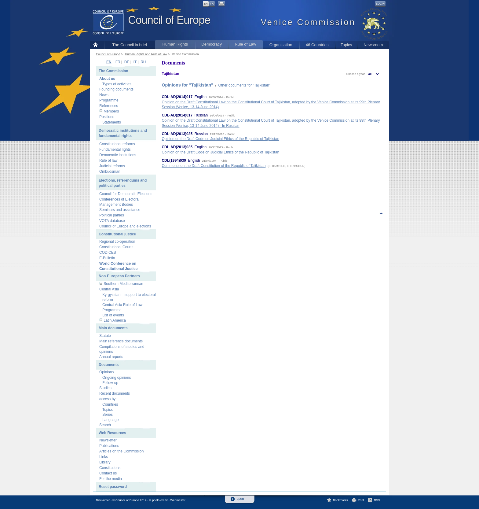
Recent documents (114, 393)
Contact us (108, 473)
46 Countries (317, 44)
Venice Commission (185, 54)
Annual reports (111, 357)
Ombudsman (109, 171)
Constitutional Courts (116, 247)
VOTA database (112, 221)
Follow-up (110, 383)
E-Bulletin (107, 258)
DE (127, 62)
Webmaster (177, 500)
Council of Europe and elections (125, 226)
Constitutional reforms (117, 144)
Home (97, 44)
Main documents (113, 328)
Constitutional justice (117, 234)
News (103, 95)
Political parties (111, 215)
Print (361, 500)
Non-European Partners (119, 276)
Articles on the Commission (121, 451)
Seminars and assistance (119, 210)
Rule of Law (245, 44)
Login (380, 3)
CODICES (107, 252)
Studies (105, 388)
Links (103, 457)
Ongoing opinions (116, 377)
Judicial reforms (112, 166)
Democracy (211, 44)
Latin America (115, 320)
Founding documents (116, 89)
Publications (109, 446)
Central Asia (109, 289)
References (108, 106)
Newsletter (108, 440)
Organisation (280, 44)
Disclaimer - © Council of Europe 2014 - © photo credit (132, 500)
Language (110, 420)
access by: (108, 399)
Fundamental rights (115, 149)
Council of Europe (169, 20)
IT (135, 62)
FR (212, 3)
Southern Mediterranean (123, 284)
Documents (109, 365)
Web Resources (112, 433)
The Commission (113, 71)
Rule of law (108, 160)
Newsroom (373, 44)
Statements (111, 122)
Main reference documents (121, 341)
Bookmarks (340, 500)
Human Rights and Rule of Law (146, 54)
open (240, 498)
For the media (110, 479)
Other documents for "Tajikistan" (244, 85)
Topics (346, 44)
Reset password (113, 487)
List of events (113, 315)
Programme (109, 100)
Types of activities (116, 84)
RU (143, 62)
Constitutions (109, 468)
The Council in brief (129, 44)
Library (105, 462)
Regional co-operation (117, 241)
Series (107, 414)
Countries (110, 404)
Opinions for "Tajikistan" (187, 85)
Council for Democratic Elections (125, 194)
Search (105, 425)
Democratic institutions (117, 155)
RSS (377, 500)
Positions (106, 117)
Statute (105, 336)
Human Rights (175, 44)
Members (111, 111)
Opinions (106, 372)
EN (206, 3)
